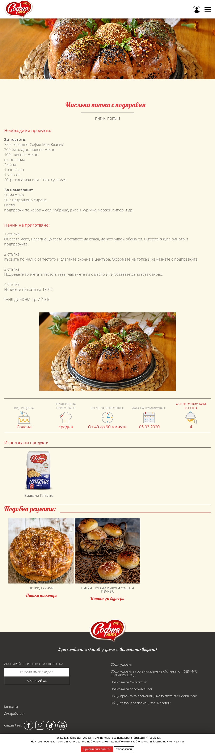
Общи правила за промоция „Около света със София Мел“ (154, 696)
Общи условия (121, 664)
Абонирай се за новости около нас (34, 664)
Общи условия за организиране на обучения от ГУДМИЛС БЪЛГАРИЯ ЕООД (154, 673)
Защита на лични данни (168, 741)
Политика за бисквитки (134, 741)
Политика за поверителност (131, 689)
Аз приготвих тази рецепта (191, 406)
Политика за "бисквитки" (129, 682)
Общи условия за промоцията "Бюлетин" (141, 703)
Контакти (11, 706)
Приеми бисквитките (97, 749)
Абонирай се (37, 680)
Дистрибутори (14, 713)
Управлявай (124, 749)
